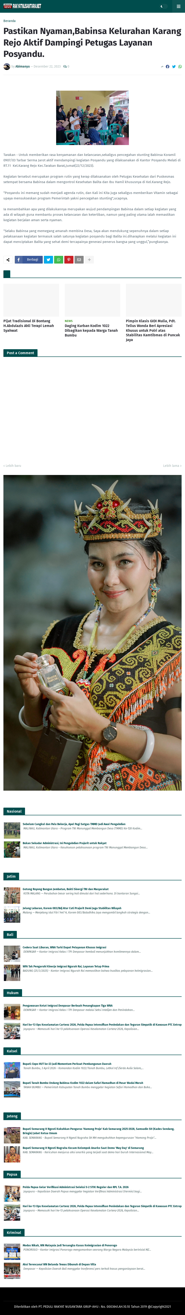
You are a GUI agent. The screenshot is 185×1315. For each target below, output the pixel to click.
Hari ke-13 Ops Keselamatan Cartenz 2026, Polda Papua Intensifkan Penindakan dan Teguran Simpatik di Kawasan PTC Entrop (102, 1024)
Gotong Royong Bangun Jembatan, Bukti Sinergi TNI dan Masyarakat (66, 889)
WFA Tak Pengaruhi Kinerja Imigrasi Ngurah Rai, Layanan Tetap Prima (66, 966)
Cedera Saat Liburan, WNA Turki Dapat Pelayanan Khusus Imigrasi (64, 947)
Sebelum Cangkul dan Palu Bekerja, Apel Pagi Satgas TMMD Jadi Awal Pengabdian (74, 824)
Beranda (9, 21)
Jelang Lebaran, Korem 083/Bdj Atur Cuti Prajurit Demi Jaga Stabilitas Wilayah (72, 908)
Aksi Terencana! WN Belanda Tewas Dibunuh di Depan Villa (59, 1264)
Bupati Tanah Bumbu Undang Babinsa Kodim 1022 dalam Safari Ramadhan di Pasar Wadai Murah (83, 1083)
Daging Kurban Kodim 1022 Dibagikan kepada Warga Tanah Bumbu (91, 330)
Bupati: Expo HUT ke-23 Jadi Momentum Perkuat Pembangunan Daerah (67, 1064)
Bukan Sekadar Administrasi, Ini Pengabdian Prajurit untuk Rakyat (65, 843)
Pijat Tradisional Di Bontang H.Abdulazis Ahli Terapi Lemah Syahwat (28, 326)
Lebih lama (171, 466)
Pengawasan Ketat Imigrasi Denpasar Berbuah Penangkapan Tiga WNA (67, 1005)
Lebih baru (13, 466)
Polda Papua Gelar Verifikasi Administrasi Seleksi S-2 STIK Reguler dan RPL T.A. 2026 (76, 1187)
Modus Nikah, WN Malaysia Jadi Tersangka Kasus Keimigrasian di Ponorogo (70, 1245)
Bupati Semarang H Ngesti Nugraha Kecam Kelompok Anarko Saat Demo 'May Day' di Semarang (83, 1148)
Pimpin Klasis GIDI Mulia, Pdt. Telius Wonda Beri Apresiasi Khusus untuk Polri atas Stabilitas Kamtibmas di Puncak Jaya (153, 330)
